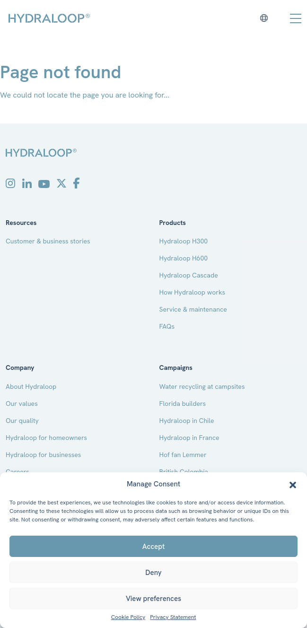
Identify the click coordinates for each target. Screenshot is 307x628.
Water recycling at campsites (202, 386)
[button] (293, 484)
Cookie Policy (128, 617)
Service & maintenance (193, 309)
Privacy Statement (173, 617)
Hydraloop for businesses (43, 454)
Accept (153, 546)
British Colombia (183, 471)
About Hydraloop (31, 386)
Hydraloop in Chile (186, 420)
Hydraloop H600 (183, 258)
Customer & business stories (48, 241)
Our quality (22, 420)
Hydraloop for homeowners (46, 437)
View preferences (153, 598)
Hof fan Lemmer (183, 454)
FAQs (167, 326)
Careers (17, 471)
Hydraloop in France (189, 437)
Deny (153, 572)
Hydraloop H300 (183, 241)
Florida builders (182, 403)
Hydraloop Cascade (188, 275)
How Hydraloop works (192, 292)
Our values (22, 403)
